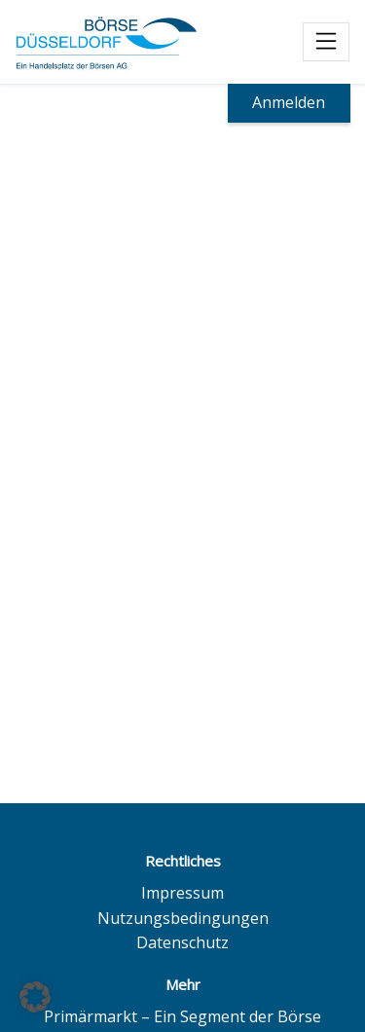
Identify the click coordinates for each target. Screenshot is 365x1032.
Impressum (182, 892)
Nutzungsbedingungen (183, 918)
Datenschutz (182, 942)
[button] (35, 997)
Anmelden (288, 102)
